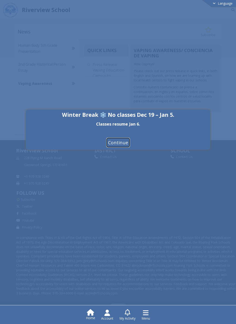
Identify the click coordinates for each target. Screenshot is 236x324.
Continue (118, 142)
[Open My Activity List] (127, 315)
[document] (118, 123)
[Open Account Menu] (107, 315)
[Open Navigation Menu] (146, 315)
